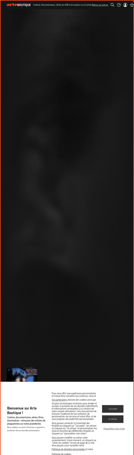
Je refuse (112, 419)
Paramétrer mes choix (114, 428)
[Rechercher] (112, 4)
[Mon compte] (125, 4)
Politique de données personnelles (68, 449)
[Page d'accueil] (19, 5)
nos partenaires (59, 399)
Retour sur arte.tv (100, 4)
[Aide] (119, 4)
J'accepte (112, 408)
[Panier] (132, 4)
